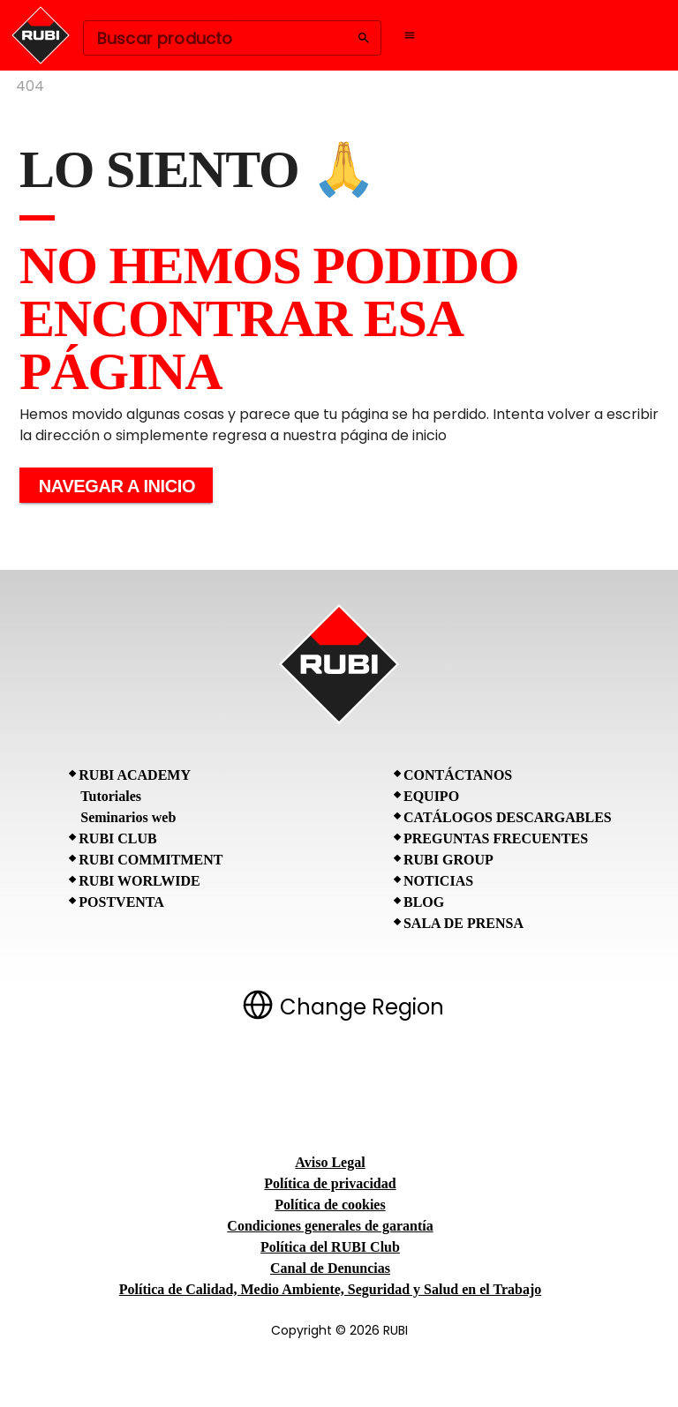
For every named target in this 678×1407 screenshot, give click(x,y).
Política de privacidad (330, 1183)
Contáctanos (457, 774)
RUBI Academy (135, 774)
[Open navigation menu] (409, 35)
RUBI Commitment (150, 859)
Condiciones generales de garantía (330, 1225)
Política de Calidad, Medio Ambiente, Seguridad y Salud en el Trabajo (330, 1289)
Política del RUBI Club (330, 1246)
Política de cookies (330, 1204)
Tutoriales (110, 796)
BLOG (423, 901)
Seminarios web (128, 817)
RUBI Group (448, 859)
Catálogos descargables (507, 817)
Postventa (121, 901)
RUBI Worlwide (139, 880)
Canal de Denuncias (330, 1268)
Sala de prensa (463, 923)
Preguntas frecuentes (495, 838)
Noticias (438, 880)
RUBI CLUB (117, 838)
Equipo (431, 796)
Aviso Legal (330, 1162)
